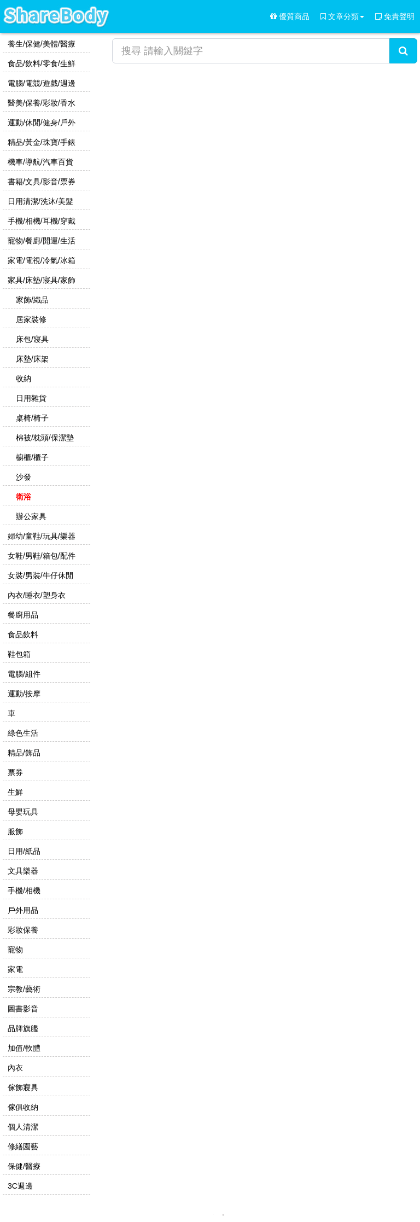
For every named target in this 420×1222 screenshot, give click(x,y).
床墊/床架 (31, 358)
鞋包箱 (18, 654)
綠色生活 (21, 733)
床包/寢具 (31, 339)
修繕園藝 (21, 1146)
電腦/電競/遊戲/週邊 (40, 83)
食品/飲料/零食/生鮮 (40, 63)
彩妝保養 (21, 930)
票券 (14, 772)
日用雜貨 (30, 398)
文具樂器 (21, 870)
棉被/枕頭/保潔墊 (44, 437)
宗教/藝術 (22, 989)
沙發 (22, 477)
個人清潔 (21, 1126)
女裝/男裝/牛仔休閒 (39, 575)
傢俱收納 (21, 1107)
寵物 (14, 949)
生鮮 (14, 792)
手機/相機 (22, 890)
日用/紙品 (22, 851)
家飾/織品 (31, 299)
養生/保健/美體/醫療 (40, 43)
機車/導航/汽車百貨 (39, 162)
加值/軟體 (22, 1048)
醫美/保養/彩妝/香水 (40, 102)
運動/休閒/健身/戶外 (40, 122)
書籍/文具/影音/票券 (40, 181)
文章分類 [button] (342, 16)
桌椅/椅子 (31, 418)
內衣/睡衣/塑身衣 (35, 595)
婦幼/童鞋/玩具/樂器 (40, 536)
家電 (14, 969)
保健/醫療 (22, 1166)
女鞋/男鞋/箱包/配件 (40, 555)
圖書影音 (21, 1008)
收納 (22, 378)
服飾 (14, 831)
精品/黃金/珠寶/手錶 (40, 142)
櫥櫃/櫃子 (31, 457)
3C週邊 (19, 1186)
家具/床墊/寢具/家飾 (40, 280)
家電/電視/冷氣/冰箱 (40, 260)
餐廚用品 (21, 614)
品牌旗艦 (21, 1028)
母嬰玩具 (21, 811)
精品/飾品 (22, 752)
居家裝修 (30, 319)
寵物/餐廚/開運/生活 (40, 240)
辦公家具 (30, 516)
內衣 (14, 1067)
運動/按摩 (22, 693)
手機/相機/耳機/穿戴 (40, 221)
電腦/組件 (22, 674)
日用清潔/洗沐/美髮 (39, 201)
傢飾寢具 (21, 1087)
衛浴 (22, 496)
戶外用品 (21, 910)
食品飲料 (21, 634)
